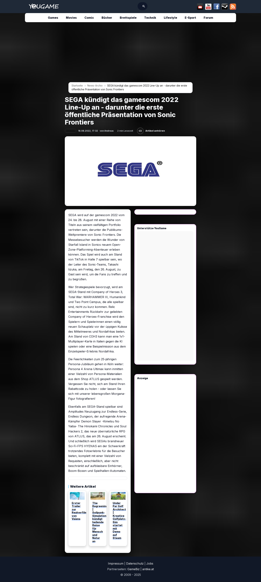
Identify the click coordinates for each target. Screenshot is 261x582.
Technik (150, 17)
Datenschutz (135, 563)
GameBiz (133, 569)
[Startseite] (44, 6)
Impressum (115, 563)
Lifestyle (170, 17)
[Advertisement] (31, 80)
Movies (71, 17)
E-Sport (190, 17)
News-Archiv (95, 85)
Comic (89, 17)
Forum (208, 17)
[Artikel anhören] (140, 131)
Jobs (149, 563)
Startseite (77, 85)
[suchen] (124, 6)
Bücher (107, 17)
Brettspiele (128, 17)
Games (53, 17)
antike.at (148, 569)
